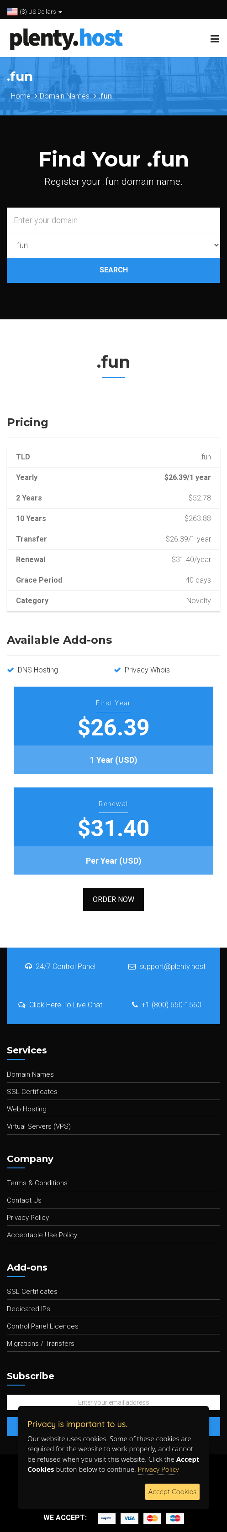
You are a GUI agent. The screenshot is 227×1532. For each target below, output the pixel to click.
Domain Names (65, 96)
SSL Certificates (32, 1092)
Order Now (113, 899)
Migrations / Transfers (40, 1343)
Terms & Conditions (37, 1183)
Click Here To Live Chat (60, 1004)
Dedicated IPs (28, 1309)
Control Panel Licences (43, 1326)
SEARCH (114, 270)
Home (21, 96)
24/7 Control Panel (60, 966)
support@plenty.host (167, 966)
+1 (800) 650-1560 (166, 1004)
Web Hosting (27, 1109)
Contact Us (24, 1200)
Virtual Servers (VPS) (39, 1126)
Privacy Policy (28, 1218)
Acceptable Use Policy (42, 1235)
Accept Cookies (172, 1491)
